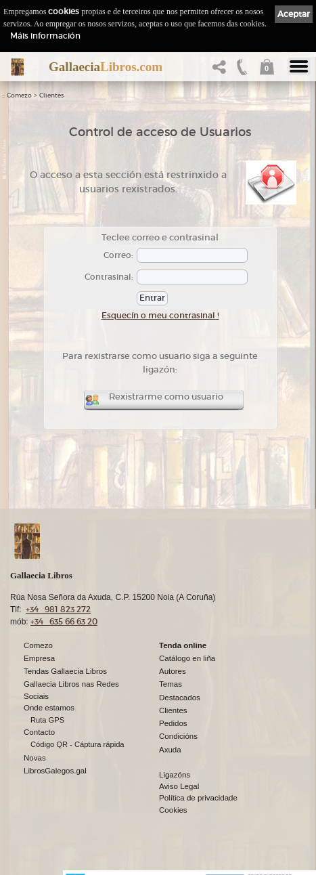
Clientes (51, 95)
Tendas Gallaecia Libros (65, 672)
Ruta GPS (47, 721)
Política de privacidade (198, 798)
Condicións (178, 737)
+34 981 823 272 (58, 610)
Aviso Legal (179, 787)
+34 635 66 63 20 (63, 622)
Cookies (173, 811)
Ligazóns (174, 775)
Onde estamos (49, 708)
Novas (35, 758)
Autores (172, 672)
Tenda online (182, 646)
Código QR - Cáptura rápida (77, 745)
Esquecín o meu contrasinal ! (160, 315)
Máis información (45, 35)
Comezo (19, 95)
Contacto (39, 733)
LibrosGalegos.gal (55, 771)
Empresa (39, 659)
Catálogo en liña (187, 659)
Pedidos (173, 724)
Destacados (179, 698)
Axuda (170, 750)
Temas (170, 685)
